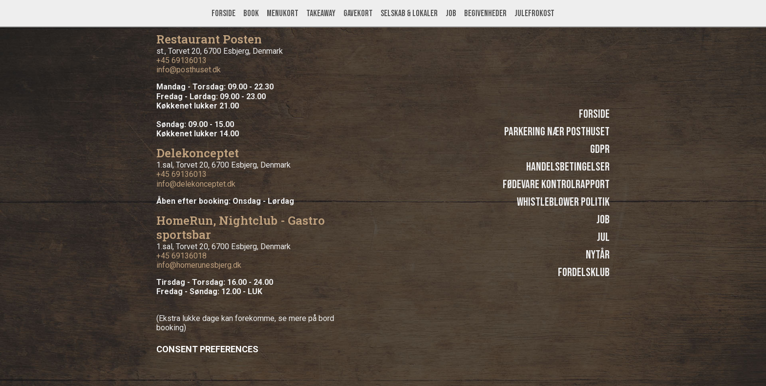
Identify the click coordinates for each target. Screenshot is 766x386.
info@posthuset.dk (188, 69)
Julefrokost (534, 13)
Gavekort (358, 13)
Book (251, 13)
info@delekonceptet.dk (195, 184)
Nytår (598, 255)
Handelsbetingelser (568, 167)
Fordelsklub (584, 272)
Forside (223, 13)
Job (451, 13)
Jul (603, 237)
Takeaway (321, 13)
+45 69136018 (181, 255)
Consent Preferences (207, 349)
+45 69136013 (181, 60)
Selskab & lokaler (409, 13)
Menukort (282, 13)
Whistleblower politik (563, 202)
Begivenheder (485, 13)
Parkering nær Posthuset (557, 132)
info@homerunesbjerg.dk (198, 265)
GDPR (600, 149)
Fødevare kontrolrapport (556, 184)
